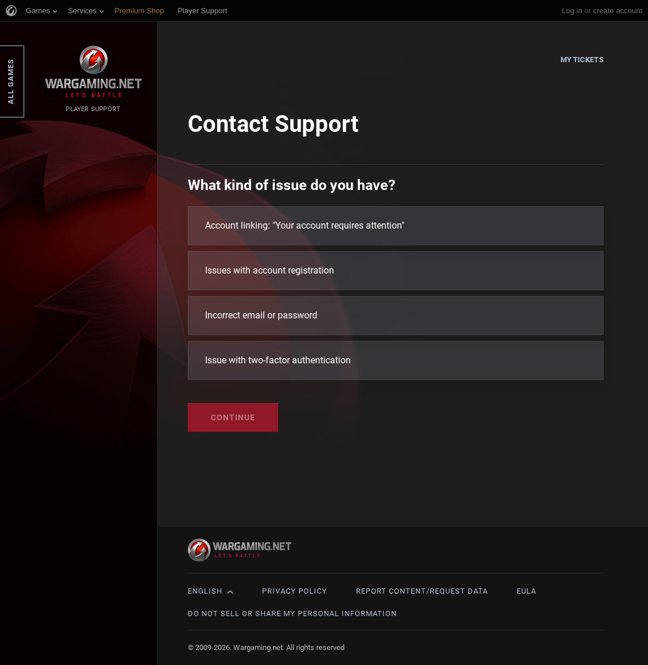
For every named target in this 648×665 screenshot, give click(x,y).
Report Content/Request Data (422, 591)
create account (617, 10)
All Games (10, 81)
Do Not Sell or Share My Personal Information (292, 613)
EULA (526, 591)
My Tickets (582, 59)
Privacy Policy (294, 591)
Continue (233, 417)
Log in (572, 10)
